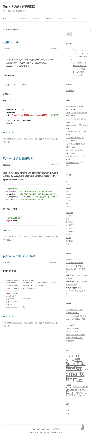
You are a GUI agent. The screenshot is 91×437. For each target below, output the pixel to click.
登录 (67, 410)
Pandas (70, 360)
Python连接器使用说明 (18, 158)
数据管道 (49, 18)
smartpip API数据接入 (74, 338)
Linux (68, 197)
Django (74, 366)
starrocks (69, 212)
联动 (82, 393)
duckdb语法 (70, 325)
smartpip (69, 206)
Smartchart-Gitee (79, 50)
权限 (77, 393)
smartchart (74, 369)
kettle (85, 386)
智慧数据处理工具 (80, 65)
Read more (8, 132)
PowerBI (69, 200)
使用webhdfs (11, 42)
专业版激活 (70, 91)
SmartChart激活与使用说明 (76, 112)
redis (72, 393)
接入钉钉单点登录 (72, 313)
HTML (76, 356)
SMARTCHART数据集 (74, 125)
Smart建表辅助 (78, 72)
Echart (68, 187)
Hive (67, 191)
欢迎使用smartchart (74, 131)
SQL (67, 209)
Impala (68, 194)
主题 (67, 219)
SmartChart (42, 432)
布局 (68, 366)
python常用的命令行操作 (19, 256)
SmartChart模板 (79, 69)
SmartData (76, 363)
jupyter (82, 395)
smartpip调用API (72, 328)
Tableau (69, 216)
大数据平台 (23, 18)
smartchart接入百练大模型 (76, 316)
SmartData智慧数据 (19, 6)
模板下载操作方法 (73, 156)
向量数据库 (70, 341)
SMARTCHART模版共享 (75, 137)
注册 (67, 413)
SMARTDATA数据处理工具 (76, 144)
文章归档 (73, 18)
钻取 (79, 366)
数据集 (68, 237)
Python (30, 139)
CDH (67, 184)
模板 (67, 244)
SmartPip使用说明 (80, 62)
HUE (76, 395)
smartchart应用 (75, 379)
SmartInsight (78, 75)
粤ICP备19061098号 (54, 432)
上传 (79, 390)
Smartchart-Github (80, 53)
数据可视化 (37, 18)
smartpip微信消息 (73, 331)
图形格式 (69, 222)
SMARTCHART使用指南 (75, 106)
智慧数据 (61, 18)
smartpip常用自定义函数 (75, 334)
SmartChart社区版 (73, 119)
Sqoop (85, 369)
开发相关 (69, 228)
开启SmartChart (72, 162)
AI (12, 18)
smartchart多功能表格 (74, 150)
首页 (4, 18)
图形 (78, 359)
